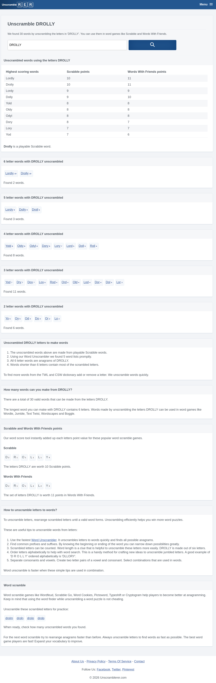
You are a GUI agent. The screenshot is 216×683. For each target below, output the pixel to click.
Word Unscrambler (44, 540)
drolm (9, 618)
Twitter (116, 669)
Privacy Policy (96, 661)
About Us (77, 661)
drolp (41, 618)
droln (20, 618)
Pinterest (128, 669)
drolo (30, 618)
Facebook (103, 669)
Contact (139, 661)
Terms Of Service (119, 661)
